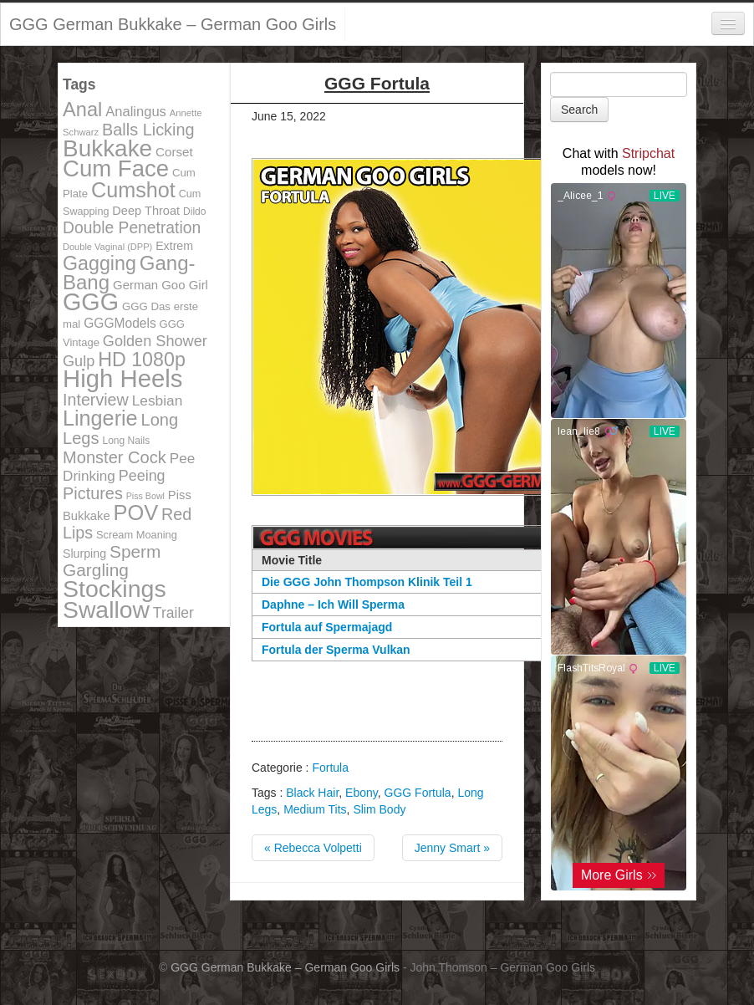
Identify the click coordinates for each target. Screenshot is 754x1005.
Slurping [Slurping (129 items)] (84, 553)
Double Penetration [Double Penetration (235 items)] (132, 228)
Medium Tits (314, 809)
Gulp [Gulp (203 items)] (78, 361)
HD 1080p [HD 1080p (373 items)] (142, 359)
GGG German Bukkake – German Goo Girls (172, 24)
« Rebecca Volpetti (313, 848)
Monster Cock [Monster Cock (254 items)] (114, 457)
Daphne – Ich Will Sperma (333, 604)
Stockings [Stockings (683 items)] (114, 588)
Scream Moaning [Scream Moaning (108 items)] (136, 534)
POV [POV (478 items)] (136, 512)
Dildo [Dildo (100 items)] (194, 211)
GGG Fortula (418, 792)
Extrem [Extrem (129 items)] (174, 246)
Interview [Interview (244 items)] (96, 399)
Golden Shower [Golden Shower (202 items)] (155, 341)
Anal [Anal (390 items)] (82, 109)
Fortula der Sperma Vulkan (336, 649)
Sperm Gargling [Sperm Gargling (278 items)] (111, 560)
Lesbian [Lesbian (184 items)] (157, 400)
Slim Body (379, 809)
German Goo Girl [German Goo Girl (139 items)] (160, 285)
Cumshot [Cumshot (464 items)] (133, 190)
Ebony (361, 792)
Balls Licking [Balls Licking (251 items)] (148, 129)
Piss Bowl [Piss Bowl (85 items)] (145, 496)
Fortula (330, 767)
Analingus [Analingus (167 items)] (135, 112)
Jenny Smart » (452, 848)
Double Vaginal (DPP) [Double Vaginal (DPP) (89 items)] (107, 247)
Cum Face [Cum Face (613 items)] (116, 168)
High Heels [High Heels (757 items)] (122, 378)
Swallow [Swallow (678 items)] (106, 609)
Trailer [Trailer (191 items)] (173, 613)
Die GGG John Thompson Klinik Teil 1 (367, 582)
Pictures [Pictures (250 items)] (93, 493)
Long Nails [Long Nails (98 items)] (126, 440)
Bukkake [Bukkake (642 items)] (107, 148)
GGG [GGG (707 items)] (91, 301)
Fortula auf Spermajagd (327, 627)
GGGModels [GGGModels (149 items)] (119, 323)
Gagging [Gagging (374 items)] (99, 263)
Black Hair (312, 792)
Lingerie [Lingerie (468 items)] (100, 418)
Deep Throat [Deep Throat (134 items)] (146, 210)
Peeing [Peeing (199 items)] (142, 475)
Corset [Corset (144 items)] (174, 152)
